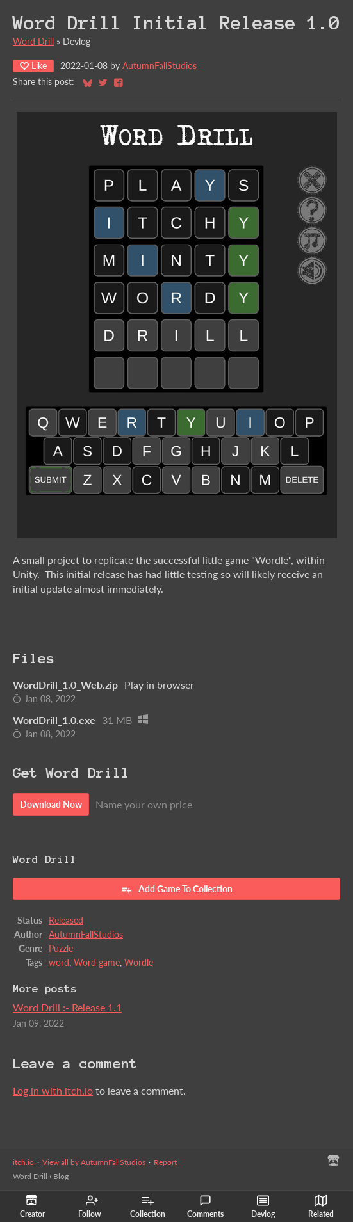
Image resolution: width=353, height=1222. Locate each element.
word (59, 963)
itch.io (23, 1162)
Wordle (138, 963)
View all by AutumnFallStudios (93, 1162)
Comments (205, 1206)
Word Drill (33, 41)
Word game (97, 963)
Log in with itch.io (53, 1090)
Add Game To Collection (176, 889)
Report (165, 1162)
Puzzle (61, 949)
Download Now (51, 804)
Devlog (263, 1206)
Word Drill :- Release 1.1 (67, 1007)
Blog (61, 1176)
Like (33, 65)
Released (66, 920)
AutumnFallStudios (159, 66)
